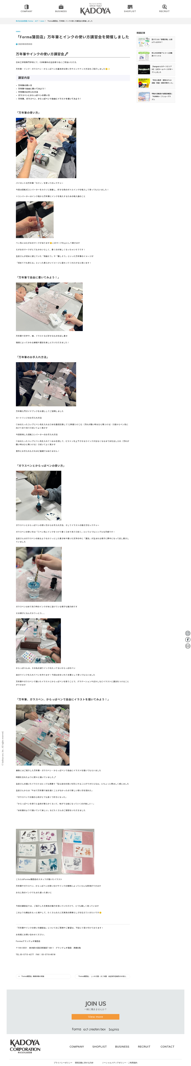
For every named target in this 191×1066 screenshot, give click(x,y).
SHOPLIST (99, 1046)
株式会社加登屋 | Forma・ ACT (27, 21)
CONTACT (168, 1046)
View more (95, 1019)
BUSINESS (122, 1046)
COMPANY (77, 1046)
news (42, 21)
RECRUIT (144, 1046)
